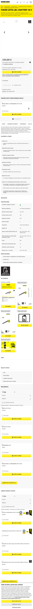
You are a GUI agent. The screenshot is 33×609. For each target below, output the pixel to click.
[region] (16, 596)
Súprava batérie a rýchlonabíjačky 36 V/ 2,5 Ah (12, 103)
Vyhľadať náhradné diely (24, 577)
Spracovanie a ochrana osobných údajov (9, 598)
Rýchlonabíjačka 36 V (6, 434)
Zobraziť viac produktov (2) (9, 472)
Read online (24, 325)
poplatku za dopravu (8, 64)
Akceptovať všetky (16, 601)
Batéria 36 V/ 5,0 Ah (6, 416)
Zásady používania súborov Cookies (22, 597)
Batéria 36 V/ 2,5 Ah (6, 397)
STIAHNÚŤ (8, 306)
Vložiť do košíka (16, 72)
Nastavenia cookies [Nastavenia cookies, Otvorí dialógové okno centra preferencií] (16, 607)
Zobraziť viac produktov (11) (9, 560)
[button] (4, 32)
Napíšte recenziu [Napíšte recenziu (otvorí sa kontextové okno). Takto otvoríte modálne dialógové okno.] (17, 85)
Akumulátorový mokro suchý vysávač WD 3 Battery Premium (15, 541)
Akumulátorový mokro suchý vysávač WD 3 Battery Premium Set (15, 522)
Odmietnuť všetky (16, 604)
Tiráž (19, 598)
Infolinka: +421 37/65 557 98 (8, 91)
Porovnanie (5, 80)
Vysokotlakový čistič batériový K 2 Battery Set (11, 509)
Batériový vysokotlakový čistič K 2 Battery (11, 491)
